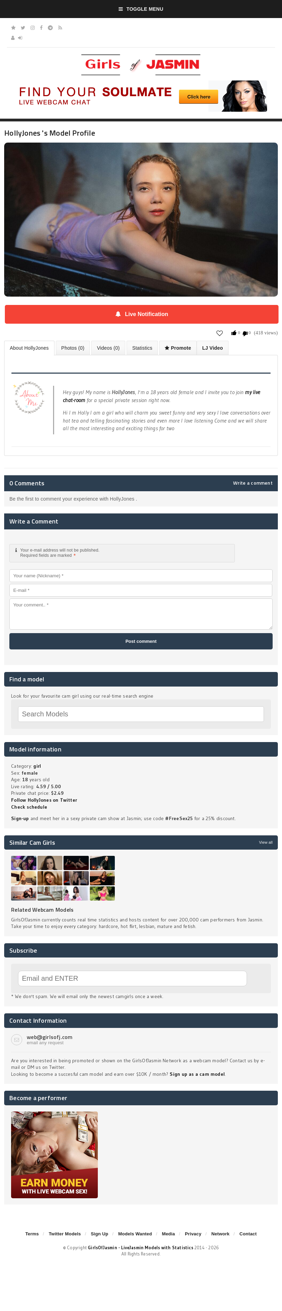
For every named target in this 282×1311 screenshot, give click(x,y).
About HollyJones (29, 348)
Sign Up (99, 1233)
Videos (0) (108, 348)
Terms (32, 1233)
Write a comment (253, 482)
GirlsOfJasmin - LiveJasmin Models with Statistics (140, 1247)
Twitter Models (65, 1233)
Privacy (193, 1233)
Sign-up (20, 818)
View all (266, 842)
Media (168, 1233)
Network (220, 1233)
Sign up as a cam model (197, 1074)
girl (37, 766)
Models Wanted (135, 1233)
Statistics (142, 348)
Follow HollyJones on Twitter (44, 800)
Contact (248, 1233)
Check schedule (29, 807)
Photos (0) (73, 348)
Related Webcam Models (42, 909)
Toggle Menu (141, 9)
